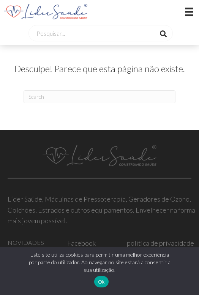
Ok (101, 282)
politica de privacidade (160, 243)
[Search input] (92, 33)
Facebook (81, 243)
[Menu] (179, 11)
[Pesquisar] (99, 96)
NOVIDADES (26, 242)
